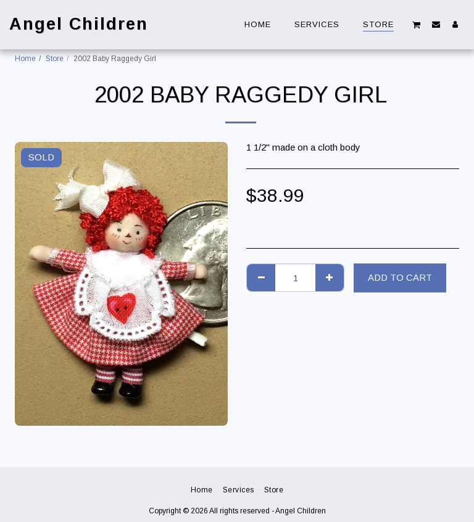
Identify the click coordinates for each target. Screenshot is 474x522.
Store (55, 58)
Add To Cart (400, 277)
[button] (416, 24)
